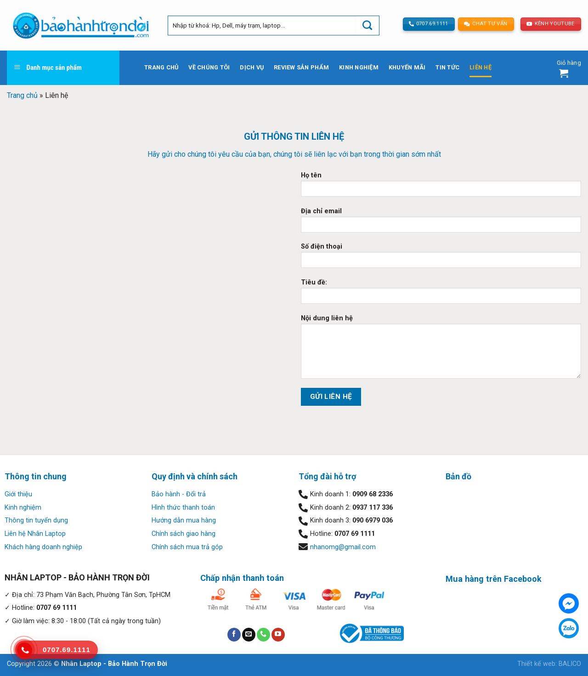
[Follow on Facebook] (234, 635)
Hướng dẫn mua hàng (184, 520)
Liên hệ (480, 67)
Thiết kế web (536, 664)
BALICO (570, 664)
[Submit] (367, 25)
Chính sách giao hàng (183, 534)
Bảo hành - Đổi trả (179, 494)
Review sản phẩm (301, 67)
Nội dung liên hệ (441, 349)
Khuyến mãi (407, 67)
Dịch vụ (252, 67)
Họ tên (441, 187)
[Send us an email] (248, 635)
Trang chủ (161, 67)
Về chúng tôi (209, 67)
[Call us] (263, 635)
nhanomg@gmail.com (343, 547)
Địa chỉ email (441, 223)
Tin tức (447, 67)
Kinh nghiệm (359, 67)
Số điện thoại (441, 258)
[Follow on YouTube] (278, 635)
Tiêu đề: (441, 294)
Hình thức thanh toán (183, 507)
